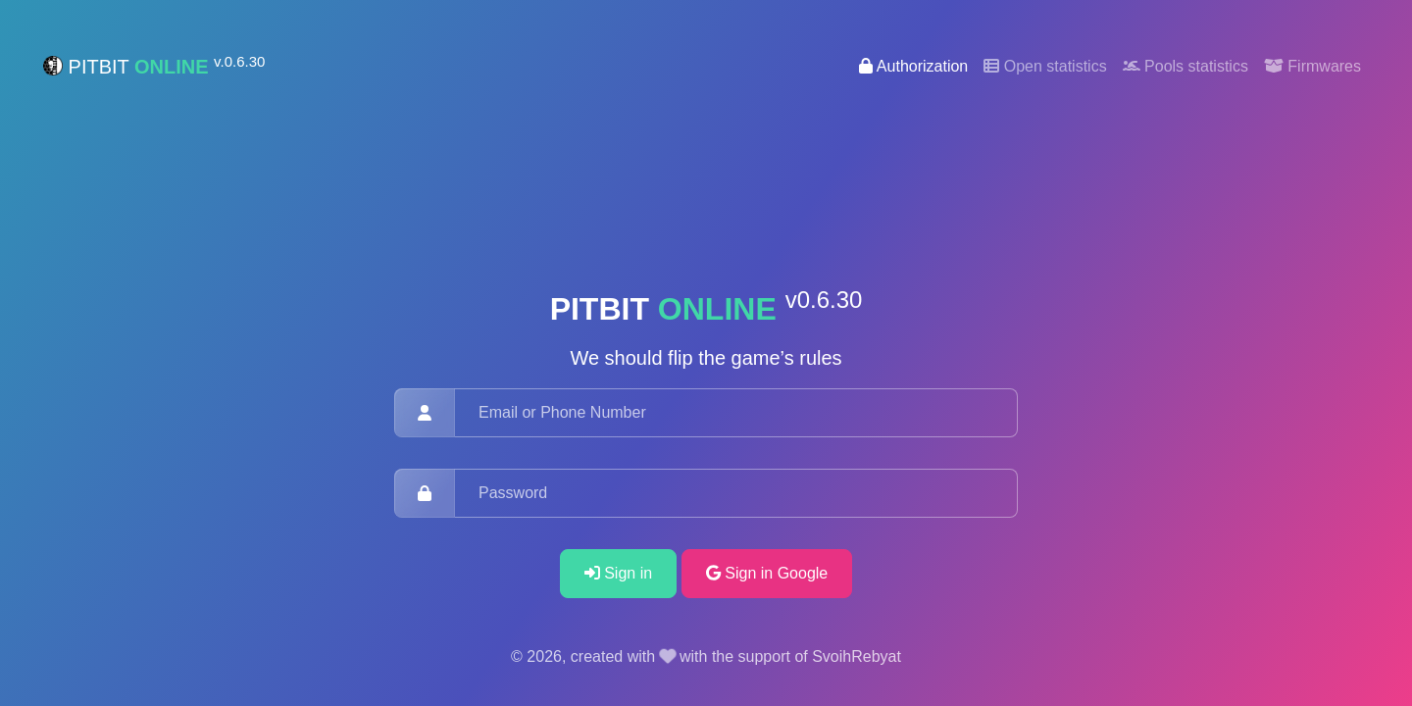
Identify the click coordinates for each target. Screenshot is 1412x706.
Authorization (913, 66)
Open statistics (1044, 66)
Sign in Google (767, 573)
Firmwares (1312, 66)
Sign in (618, 573)
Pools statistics (1185, 66)
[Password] (736, 493)
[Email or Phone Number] (736, 412)
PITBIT (154, 65)
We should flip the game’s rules (705, 358)
